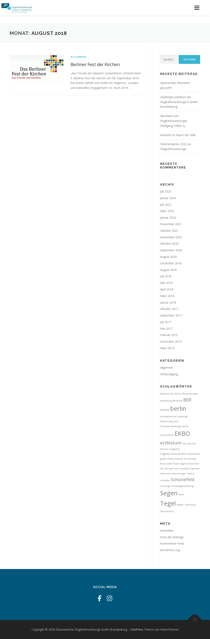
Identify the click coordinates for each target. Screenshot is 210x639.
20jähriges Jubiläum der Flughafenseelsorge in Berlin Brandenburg (179, 102)
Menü (196, 8)
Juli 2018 (165, 276)
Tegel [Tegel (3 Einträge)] (168, 503)
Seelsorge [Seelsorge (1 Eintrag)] (165, 486)
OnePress (136, 629)
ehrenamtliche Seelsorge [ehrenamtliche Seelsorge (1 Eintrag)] (174, 416)
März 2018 (167, 296)
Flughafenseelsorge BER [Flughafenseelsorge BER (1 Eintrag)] (173, 453)
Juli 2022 (165, 204)
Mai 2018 (166, 283)
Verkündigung (169, 374)
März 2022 (167, 211)
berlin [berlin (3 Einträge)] (178, 408)
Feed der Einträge (172, 537)
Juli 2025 (165, 191)
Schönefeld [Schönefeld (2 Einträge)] (182, 479)
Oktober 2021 (169, 231)
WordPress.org (170, 550)
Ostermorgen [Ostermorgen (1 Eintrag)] (179, 473)
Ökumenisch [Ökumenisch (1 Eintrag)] (167, 511)
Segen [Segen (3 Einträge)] (168, 493)
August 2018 (168, 270)
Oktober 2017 (169, 309)
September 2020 (171, 250)
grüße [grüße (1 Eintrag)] (163, 458)
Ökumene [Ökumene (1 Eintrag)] (190, 504)
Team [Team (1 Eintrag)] (181, 494)
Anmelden (166, 530)
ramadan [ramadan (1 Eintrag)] (165, 480)
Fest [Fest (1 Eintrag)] (184, 443)
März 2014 (167, 348)
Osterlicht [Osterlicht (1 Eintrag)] (165, 473)
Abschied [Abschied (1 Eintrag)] (165, 393)
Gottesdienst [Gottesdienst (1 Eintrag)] (193, 453)
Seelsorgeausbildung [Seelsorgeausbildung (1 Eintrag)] (182, 486)
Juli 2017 (165, 322)
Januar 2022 (168, 217)
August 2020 (168, 257)
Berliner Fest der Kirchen (95, 64)
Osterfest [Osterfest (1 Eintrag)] (195, 468)
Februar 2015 (169, 335)
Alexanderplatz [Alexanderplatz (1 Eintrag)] (190, 393)
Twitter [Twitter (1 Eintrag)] (180, 504)
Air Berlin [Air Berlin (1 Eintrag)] (176, 393)
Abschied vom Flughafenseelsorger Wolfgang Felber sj (173, 121)
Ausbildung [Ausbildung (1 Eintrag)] (166, 400)
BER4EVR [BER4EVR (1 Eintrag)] (164, 409)
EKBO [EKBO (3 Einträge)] (182, 433)
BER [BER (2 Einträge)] (187, 400)
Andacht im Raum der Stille (178, 135)
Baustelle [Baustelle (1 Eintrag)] (178, 400)
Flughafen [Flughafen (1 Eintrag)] (175, 449)
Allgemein (78, 56)
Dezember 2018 (170, 263)
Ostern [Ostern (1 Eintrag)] (190, 473)
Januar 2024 (168, 198)
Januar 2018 (168, 302)
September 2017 (171, 315)
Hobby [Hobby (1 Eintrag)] (170, 458)
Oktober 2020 (169, 244)
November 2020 (171, 237)
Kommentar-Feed (172, 543)
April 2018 (166, 289)
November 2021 (171, 224)
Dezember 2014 (170, 341)
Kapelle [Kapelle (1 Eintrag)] (179, 458)
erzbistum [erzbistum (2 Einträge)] (170, 443)
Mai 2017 (166, 328)
